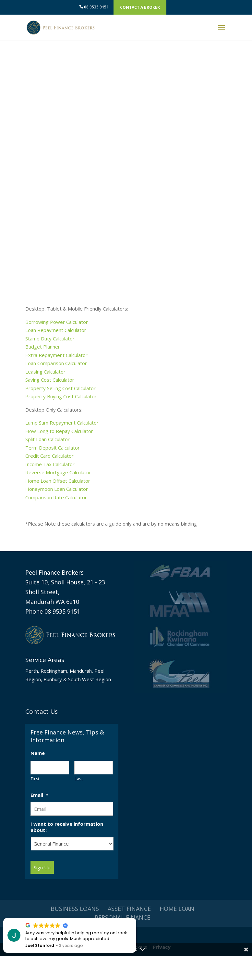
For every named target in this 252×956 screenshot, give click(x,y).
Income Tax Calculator (50, 464)
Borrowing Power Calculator (56, 322)
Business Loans (75, 908)
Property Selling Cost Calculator (60, 388)
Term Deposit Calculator (52, 447)
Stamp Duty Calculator (50, 338)
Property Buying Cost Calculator (61, 396)
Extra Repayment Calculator (56, 355)
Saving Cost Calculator (49, 379)
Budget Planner (42, 346)
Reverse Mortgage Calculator (58, 472)
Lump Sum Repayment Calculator (62, 422)
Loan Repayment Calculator (55, 330)
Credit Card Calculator (49, 456)
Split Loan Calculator (47, 439)
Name (37, 753)
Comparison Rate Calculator (56, 497)
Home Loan (177, 908)
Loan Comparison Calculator (56, 363)
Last (79, 779)
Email (39, 795)
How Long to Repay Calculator (59, 431)
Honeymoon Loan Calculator (56, 489)
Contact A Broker (140, 7)
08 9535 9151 (94, 7)
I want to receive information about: (66, 827)
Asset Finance (129, 908)
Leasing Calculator (45, 371)
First (35, 779)
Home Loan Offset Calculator (57, 481)
